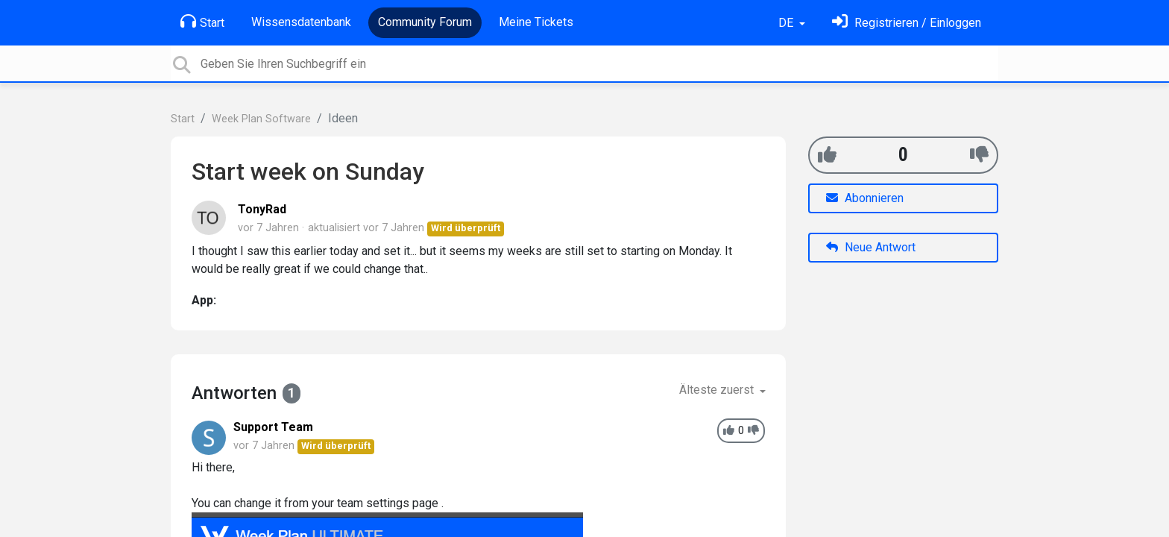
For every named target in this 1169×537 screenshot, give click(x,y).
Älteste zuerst (718, 390)
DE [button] (787, 23)
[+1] (827, 155)
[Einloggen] (906, 22)
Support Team (273, 427)
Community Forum (425, 22)
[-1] (979, 155)
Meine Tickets (536, 22)
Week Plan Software (261, 119)
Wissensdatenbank (301, 22)
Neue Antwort (871, 247)
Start (202, 21)
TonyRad (262, 209)
